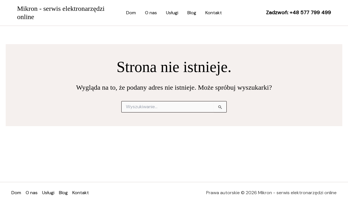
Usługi (172, 13)
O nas (151, 13)
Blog (191, 13)
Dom (131, 13)
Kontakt (213, 13)
